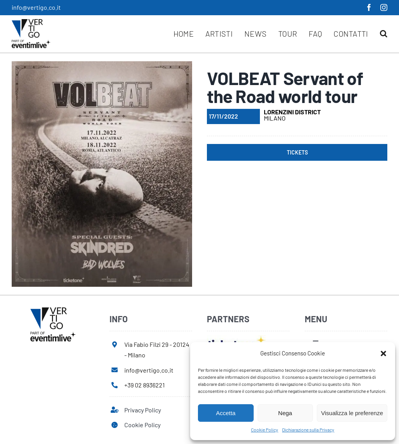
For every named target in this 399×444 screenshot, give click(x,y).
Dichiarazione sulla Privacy (308, 429)
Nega (285, 413)
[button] (383, 353)
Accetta (225, 413)
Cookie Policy (264, 429)
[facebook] (369, 7)
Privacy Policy (142, 410)
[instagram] (383, 7)
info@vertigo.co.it (36, 7)
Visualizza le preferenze (352, 413)
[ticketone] (236, 338)
